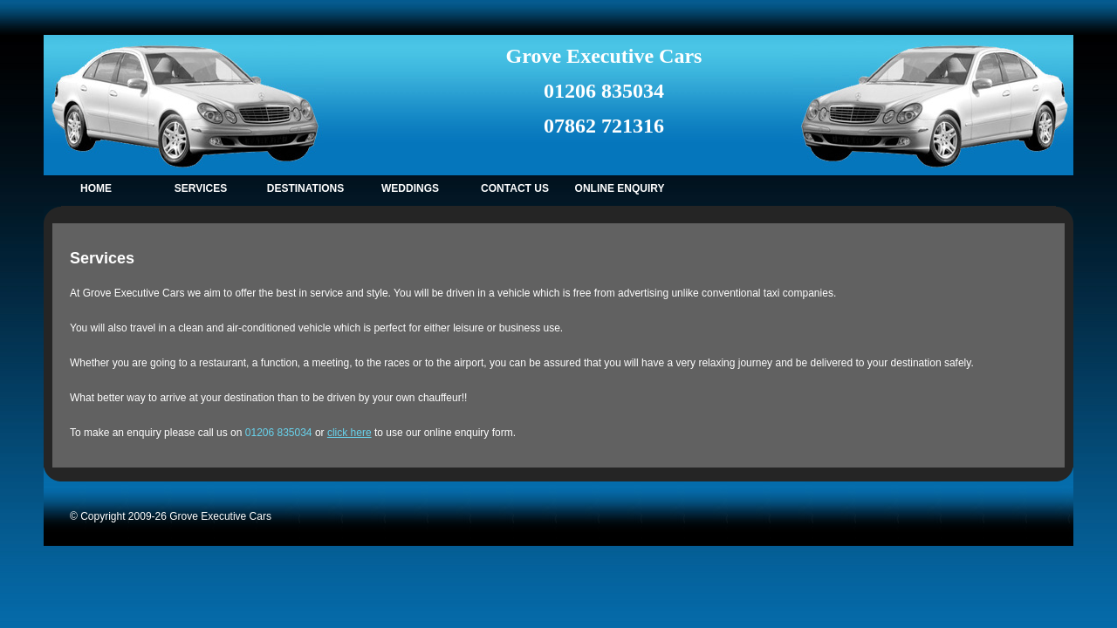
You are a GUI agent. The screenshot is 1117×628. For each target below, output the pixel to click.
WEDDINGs (410, 188)
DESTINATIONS (305, 188)
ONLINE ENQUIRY (620, 188)
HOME (96, 188)
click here (349, 433)
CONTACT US (515, 188)
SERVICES (201, 188)
